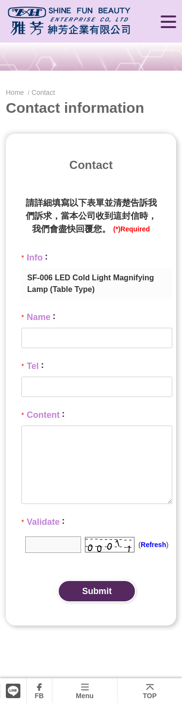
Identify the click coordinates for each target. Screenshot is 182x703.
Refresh (153, 545)
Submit (97, 591)
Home (16, 92)
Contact (43, 92)
